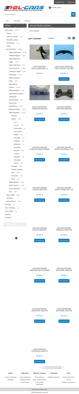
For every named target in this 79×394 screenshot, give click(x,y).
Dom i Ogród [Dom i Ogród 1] (9, 211)
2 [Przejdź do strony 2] (46, 368)
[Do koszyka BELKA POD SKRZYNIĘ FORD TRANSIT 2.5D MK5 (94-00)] (64, 79)
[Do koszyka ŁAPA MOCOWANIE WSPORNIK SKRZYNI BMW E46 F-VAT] (64, 321)
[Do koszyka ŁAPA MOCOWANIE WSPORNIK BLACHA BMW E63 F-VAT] (39, 281)
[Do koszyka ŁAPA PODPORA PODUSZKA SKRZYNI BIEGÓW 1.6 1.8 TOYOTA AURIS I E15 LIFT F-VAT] (39, 361)
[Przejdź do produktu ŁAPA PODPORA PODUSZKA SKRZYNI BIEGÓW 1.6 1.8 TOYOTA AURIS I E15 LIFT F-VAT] (40, 337)
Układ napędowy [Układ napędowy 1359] (14, 112)
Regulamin (11, 379)
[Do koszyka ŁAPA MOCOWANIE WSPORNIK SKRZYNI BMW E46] (39, 321)
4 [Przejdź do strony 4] (53, 368)
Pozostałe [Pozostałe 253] (14, 176)
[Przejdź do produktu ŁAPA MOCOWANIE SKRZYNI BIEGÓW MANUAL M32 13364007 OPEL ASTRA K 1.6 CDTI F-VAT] (40, 175)
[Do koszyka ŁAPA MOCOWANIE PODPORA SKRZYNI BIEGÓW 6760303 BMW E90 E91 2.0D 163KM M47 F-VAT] (64, 119)
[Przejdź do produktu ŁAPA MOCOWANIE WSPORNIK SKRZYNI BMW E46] (40, 296)
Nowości (7, 214)
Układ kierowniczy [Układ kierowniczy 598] (14, 109)
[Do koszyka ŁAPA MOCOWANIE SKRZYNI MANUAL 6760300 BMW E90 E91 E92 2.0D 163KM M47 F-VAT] (39, 240)
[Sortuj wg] (57, 38)
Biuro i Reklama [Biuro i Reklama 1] (10, 208)
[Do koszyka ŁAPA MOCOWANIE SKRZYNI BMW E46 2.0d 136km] (64, 200)
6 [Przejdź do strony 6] (60, 368)
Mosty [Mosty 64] (13, 179)
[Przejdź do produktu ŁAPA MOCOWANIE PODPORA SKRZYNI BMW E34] (40, 135)
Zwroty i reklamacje (10, 377)
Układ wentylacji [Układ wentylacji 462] (14, 90)
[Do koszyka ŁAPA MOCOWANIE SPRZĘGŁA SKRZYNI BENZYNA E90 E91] (64, 240)
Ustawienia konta (25, 379)
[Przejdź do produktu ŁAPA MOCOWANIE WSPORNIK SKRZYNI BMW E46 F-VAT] (64, 296)
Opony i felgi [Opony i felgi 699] (10, 195)
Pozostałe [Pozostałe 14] (17, 138)
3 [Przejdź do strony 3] (50, 368)
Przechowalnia (25, 382)
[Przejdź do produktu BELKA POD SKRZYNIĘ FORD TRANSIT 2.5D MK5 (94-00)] (64, 54)
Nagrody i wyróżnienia (68, 382)
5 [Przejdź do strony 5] (56, 368)
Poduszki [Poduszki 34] (17, 141)
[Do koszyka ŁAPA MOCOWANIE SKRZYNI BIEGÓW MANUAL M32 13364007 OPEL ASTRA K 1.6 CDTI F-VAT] (39, 200)
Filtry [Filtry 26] (10, 192)
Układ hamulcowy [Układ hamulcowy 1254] (14, 188)
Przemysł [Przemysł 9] (8, 204)
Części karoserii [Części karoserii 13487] (14, 68)
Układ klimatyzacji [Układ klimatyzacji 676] (14, 55)
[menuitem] (7, 21)
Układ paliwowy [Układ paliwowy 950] (14, 182)
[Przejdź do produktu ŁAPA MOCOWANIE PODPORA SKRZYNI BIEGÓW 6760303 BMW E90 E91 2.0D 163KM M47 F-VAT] (64, 95)
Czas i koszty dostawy (39, 379)
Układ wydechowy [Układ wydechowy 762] (14, 65)
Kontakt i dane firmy (68, 377)
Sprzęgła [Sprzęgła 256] (14, 166)
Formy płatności (39, 377)
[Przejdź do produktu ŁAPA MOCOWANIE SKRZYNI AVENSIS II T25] (64, 135)
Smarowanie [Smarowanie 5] (18, 128)
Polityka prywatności (54, 377)
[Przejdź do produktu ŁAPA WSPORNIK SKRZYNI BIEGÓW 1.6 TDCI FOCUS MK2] (40, 54)
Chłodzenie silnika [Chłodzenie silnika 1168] (14, 71)
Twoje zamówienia (25, 377)
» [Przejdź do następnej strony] (63, 368)
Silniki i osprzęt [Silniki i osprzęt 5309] (13, 185)
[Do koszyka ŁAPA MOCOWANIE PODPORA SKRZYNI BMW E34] (39, 159)
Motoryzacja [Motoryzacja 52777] (9, 30)
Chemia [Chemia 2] (8, 33)
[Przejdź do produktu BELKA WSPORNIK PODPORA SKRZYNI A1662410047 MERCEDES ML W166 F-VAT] (40, 95)
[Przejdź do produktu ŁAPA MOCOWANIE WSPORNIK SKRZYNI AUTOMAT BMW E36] (64, 256)
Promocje (8, 217)
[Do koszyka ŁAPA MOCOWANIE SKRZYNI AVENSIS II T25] (64, 159)
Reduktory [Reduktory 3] (17, 144)
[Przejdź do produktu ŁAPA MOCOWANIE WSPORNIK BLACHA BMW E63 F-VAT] (40, 256)
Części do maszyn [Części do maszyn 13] (12, 36)
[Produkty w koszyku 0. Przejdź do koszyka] (55, 7)
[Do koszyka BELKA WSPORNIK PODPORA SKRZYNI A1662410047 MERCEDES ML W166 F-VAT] (39, 119)
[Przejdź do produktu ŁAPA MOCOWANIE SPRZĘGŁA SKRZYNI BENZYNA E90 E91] (64, 216)
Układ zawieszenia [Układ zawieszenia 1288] (15, 52)
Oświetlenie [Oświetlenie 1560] (12, 74)
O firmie (68, 379)
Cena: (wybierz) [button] (34, 31)
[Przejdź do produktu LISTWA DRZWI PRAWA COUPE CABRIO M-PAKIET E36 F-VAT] (15, 247)
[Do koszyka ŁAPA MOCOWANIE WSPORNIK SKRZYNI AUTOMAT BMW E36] (64, 281)
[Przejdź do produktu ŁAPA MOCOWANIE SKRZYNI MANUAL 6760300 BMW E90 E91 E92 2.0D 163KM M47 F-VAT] (40, 216)
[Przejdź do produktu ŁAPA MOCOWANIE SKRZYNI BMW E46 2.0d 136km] (64, 175)
